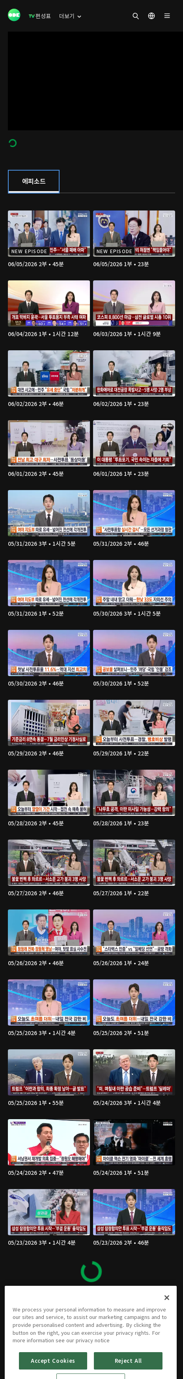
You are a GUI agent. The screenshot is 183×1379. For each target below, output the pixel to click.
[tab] (34, 182)
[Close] (167, 1325)
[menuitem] (40, 16)
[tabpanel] (91, 742)
